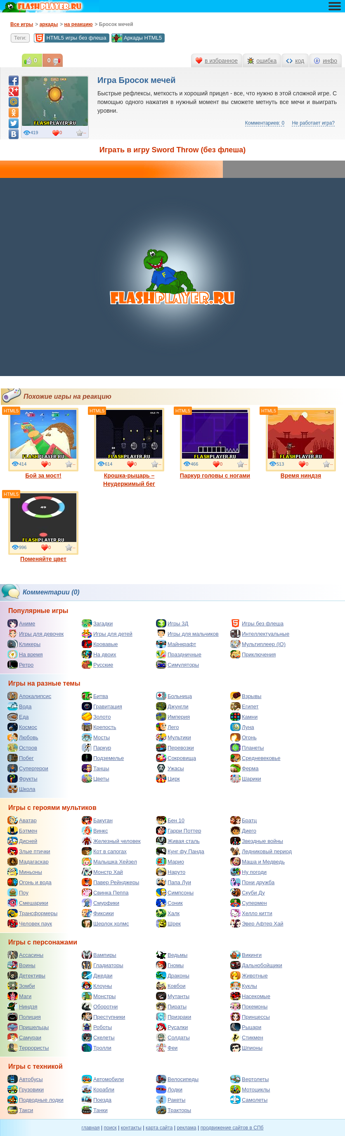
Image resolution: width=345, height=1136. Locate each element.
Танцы (95, 768)
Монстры (99, 996)
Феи (166, 1048)
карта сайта (159, 1128)
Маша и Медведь (257, 861)
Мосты (96, 737)
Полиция (24, 1017)
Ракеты (170, 1100)
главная (91, 1128)
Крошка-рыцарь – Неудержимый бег (129, 447)
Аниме (21, 623)
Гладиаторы (102, 965)
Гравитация (102, 706)
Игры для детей (107, 634)
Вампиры (99, 955)
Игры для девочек (35, 634)
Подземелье (103, 758)
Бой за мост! (43, 443)
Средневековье (255, 758)
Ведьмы (171, 955)
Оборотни (100, 1006)
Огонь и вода (29, 882)
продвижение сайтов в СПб (232, 1128)
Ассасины (25, 955)
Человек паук (29, 923)
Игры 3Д (172, 623)
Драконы (172, 975)
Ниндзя (22, 1006)
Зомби (21, 986)
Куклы (243, 986)
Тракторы (173, 1110)
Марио (170, 861)
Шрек (168, 923)
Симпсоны (175, 892)
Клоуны (97, 986)
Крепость (99, 727)
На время (25, 654)
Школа (21, 789)
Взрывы (245, 696)
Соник (169, 903)
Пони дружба (252, 882)
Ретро (20, 664)
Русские (97, 664)
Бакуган (97, 820)
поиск (110, 1128)
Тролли (96, 1048)
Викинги (246, 955)
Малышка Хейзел (109, 861)
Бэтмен (22, 830)
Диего (243, 830)
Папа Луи (173, 882)
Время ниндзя (301, 443)
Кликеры (23, 644)
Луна (242, 727)
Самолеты (248, 1100)
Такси (20, 1110)
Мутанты (172, 996)
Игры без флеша (257, 623)
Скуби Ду (247, 892)
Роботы (97, 1027)
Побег (20, 758)
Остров (22, 747)
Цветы (95, 778)
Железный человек (111, 841)
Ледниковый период (261, 851)
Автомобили (103, 1079)
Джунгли (172, 706)
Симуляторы (177, 664)
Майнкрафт (176, 644)
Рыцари (245, 1027)
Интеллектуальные (259, 634)
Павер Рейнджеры (110, 882)
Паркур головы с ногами (215, 443)
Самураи (24, 1037)
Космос (22, 727)
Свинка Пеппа (105, 892)
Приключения (253, 654)
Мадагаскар (28, 861)
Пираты (171, 1006)
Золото (96, 716)
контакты (131, 1128)
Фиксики (98, 913)
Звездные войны (256, 841)
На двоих (99, 654)
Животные (249, 975)
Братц (243, 820)
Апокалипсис (29, 696)
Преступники (103, 1017)
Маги (19, 996)
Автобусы (25, 1079)
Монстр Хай (102, 872)
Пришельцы (28, 1027)
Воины (21, 965)
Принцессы (250, 1017)
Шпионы (246, 1048)
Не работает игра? (313, 123)
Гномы (170, 965)
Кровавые (100, 644)
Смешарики (27, 903)
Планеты (247, 747)
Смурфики (100, 903)
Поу (17, 892)
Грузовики (25, 1089)
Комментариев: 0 (264, 123)
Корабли (98, 1089)
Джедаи (97, 975)
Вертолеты (249, 1079)
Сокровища (176, 758)
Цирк (168, 778)
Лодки (169, 1089)
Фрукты (22, 778)
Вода (19, 706)
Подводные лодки (35, 1100)
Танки (95, 1110)
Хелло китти (251, 913)
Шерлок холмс (105, 923)
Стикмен (246, 1037)
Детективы (26, 975)
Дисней (22, 841)
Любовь (22, 737)
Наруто (170, 872)
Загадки (97, 623)
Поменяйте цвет (43, 526)
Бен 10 (170, 820)
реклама (186, 1128)
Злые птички (28, 851)
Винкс (95, 830)
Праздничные (178, 654)
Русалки (172, 1027)
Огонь (243, 737)
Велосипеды (177, 1079)
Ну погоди (248, 872)
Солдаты (173, 1037)
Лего (167, 727)
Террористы (28, 1048)
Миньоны (24, 872)
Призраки (173, 1017)
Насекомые (250, 996)
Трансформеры (32, 913)
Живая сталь (178, 841)
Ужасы (170, 768)
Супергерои (27, 768)
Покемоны (248, 1006)
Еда (18, 716)
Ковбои (171, 986)
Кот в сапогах (104, 851)
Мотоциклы (250, 1089)
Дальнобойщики (256, 965)
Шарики (245, 778)
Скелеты (98, 1037)
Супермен (248, 903)
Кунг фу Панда (180, 851)
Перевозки (175, 747)
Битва (95, 696)
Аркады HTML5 (136, 38)
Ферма (244, 768)
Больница (174, 696)
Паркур (96, 747)
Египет (244, 706)
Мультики (173, 737)
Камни (244, 716)
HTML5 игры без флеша (70, 38)
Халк (168, 913)
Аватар (22, 820)
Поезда (96, 1100)
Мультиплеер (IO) (258, 644)
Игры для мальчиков (187, 634)
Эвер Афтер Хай (256, 923)
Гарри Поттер (178, 830)
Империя (173, 716)
